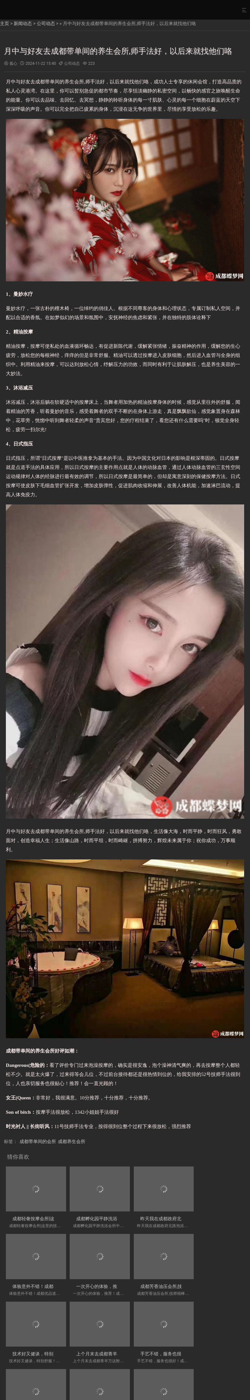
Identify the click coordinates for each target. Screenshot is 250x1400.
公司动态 (46, 23)
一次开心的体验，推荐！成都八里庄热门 (53, 1281)
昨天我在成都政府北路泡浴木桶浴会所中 (174, 1216)
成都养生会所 (71, 1141)
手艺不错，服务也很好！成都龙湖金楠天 (53, 1346)
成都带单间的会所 (38, 1141)
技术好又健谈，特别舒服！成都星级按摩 (174, 1281)
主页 (4, 23)
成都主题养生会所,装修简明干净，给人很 (114, 1346)
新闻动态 (23, 23)
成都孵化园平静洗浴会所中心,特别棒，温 (114, 1216)
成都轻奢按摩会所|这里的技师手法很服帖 (53, 1216)
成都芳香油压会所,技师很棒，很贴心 (110, 1281)
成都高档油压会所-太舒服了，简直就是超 (175, 1346)
